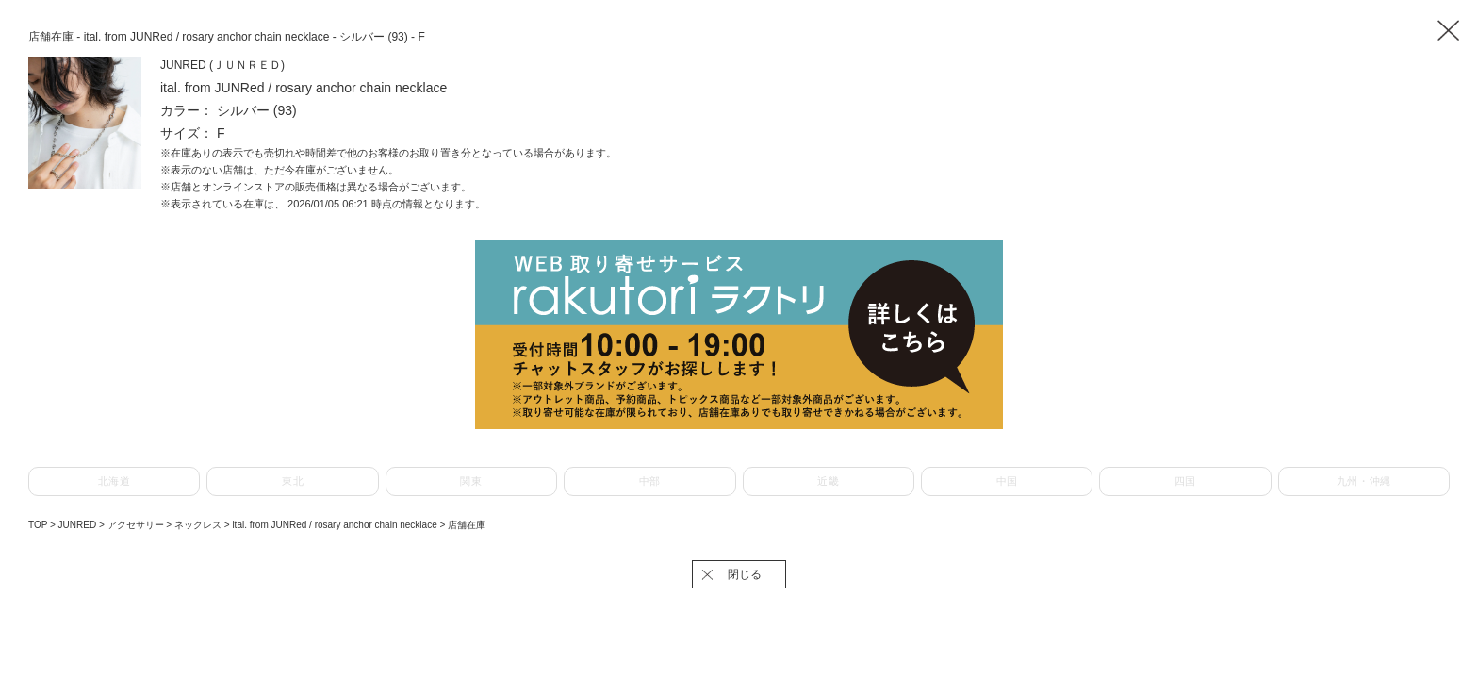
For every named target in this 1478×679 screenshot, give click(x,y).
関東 (471, 481)
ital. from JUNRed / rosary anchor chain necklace (335, 525)
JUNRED (78, 525)
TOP (37, 525)
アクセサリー (137, 525)
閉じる (745, 574)
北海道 (114, 481)
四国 (1185, 481)
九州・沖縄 (1364, 481)
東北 (293, 481)
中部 (650, 481)
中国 (1007, 481)
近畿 (828, 481)
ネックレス (199, 525)
